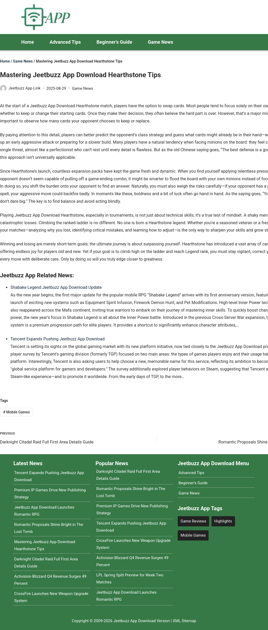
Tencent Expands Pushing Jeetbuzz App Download (57, 338)
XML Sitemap (184, 620)
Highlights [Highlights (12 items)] (223, 521)
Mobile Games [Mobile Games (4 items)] (193, 535)
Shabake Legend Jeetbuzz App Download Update (56, 287)
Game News (160, 42)
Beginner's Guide (193, 483)
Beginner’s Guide (114, 42)
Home (27, 42)
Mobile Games (16, 412)
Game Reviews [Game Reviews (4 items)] (193, 521)
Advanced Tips (65, 42)
